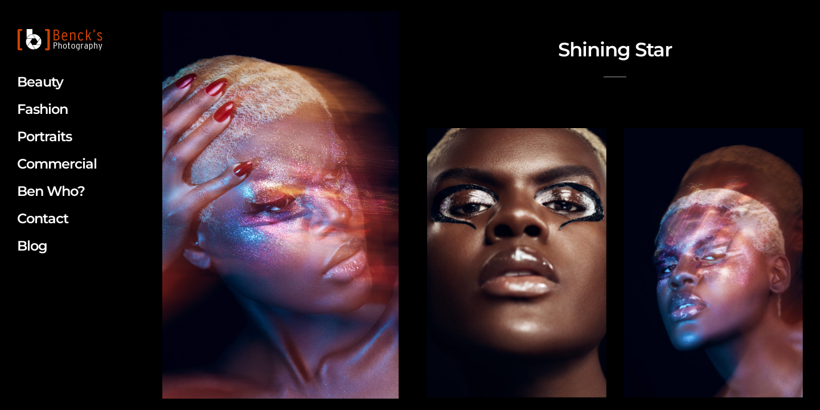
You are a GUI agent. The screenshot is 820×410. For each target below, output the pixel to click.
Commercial (57, 163)
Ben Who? (51, 191)
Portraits (44, 136)
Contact (42, 218)
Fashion (42, 109)
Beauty (40, 81)
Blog (32, 245)
